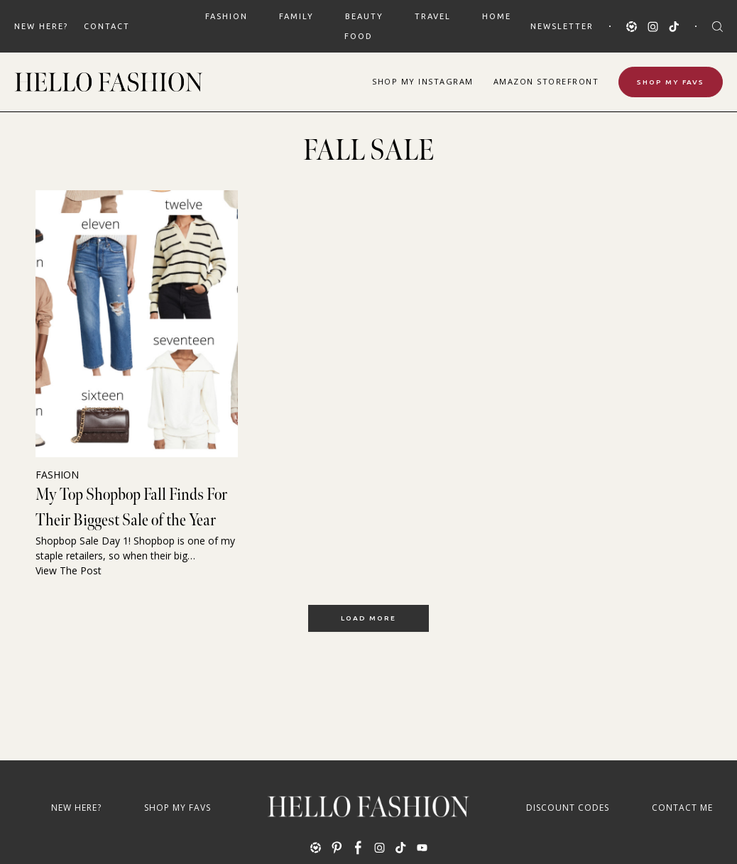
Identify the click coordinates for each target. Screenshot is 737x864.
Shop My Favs (670, 82)
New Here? (41, 26)
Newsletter (562, 26)
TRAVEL (433, 16)
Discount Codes (567, 808)
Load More (368, 618)
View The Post (69, 570)
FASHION (226, 16)
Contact (107, 26)
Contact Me (682, 808)
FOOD (358, 36)
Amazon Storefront (546, 81)
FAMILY (296, 16)
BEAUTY (364, 16)
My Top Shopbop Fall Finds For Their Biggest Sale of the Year (131, 507)
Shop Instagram (423, 81)
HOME (496, 16)
